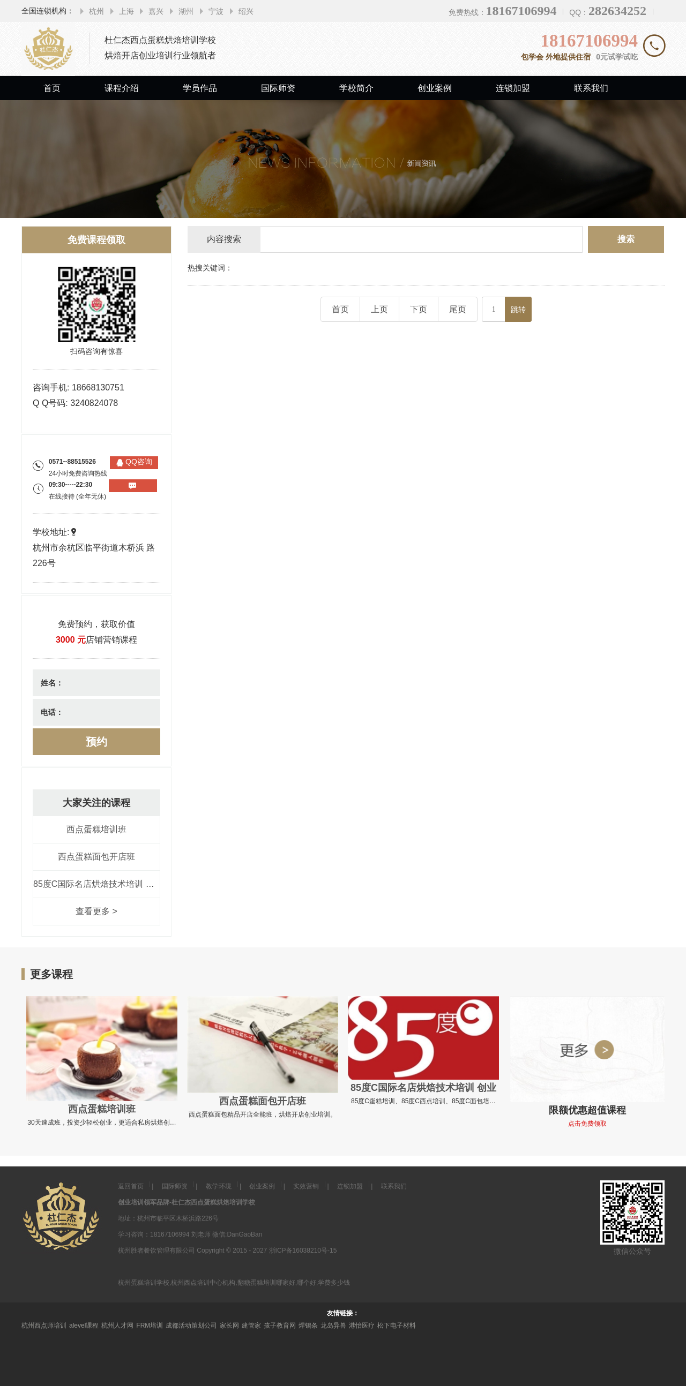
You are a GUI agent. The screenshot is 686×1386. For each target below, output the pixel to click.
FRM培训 (149, 1325)
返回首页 (131, 1186)
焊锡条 (308, 1325)
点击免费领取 (587, 1123)
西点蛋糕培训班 (96, 829)
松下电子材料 (396, 1325)
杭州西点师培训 (43, 1325)
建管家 (251, 1325)
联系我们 (591, 88)
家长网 (229, 1325)
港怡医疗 (362, 1325)
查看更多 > (96, 911)
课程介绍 (122, 88)
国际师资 (278, 88)
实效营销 (306, 1186)
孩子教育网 (280, 1325)
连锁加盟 (513, 88)
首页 (52, 88)
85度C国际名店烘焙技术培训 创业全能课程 (115, 883)
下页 (418, 309)
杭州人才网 (117, 1325)
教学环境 (219, 1186)
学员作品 (200, 88)
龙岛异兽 (333, 1325)
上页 (379, 309)
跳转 (518, 310)
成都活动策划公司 (191, 1325)
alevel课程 (84, 1325)
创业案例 (434, 88)
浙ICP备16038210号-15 (303, 1250)
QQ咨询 (138, 461)
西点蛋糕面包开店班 (96, 856)
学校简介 (356, 88)
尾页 (457, 309)
